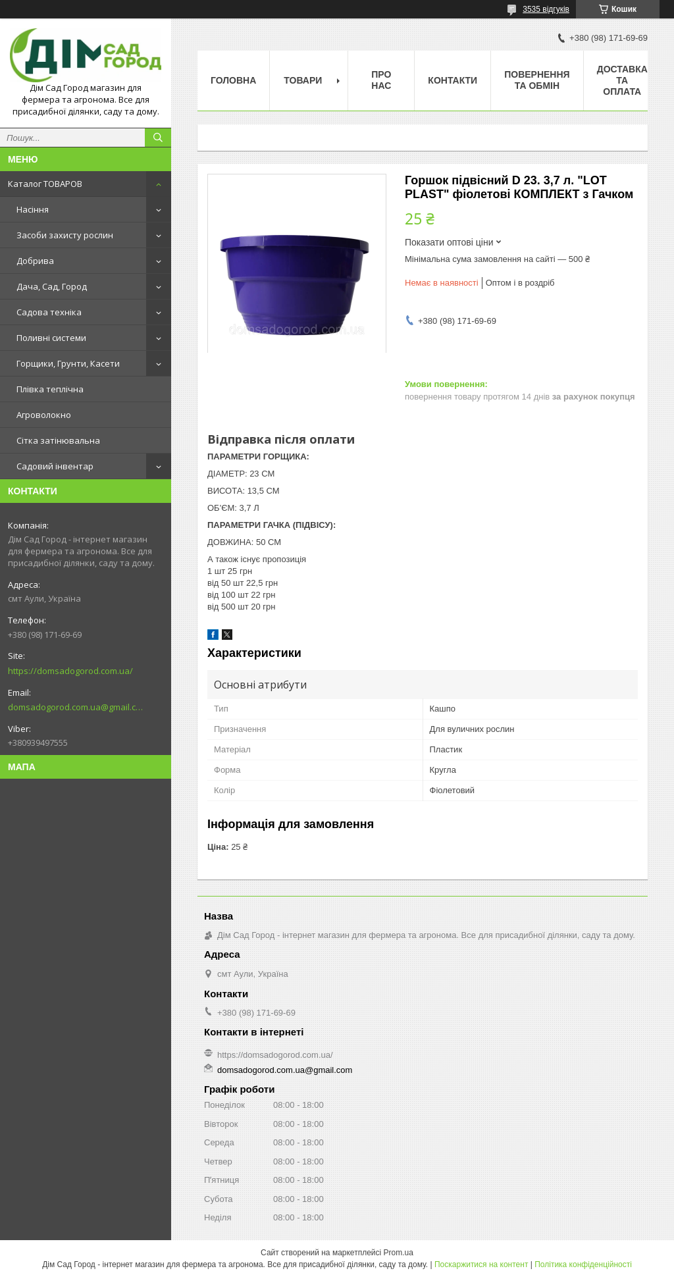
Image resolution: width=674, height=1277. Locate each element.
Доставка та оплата (622, 80)
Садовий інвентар (54, 466)
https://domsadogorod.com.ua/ (70, 671)
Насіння (32, 209)
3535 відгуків (546, 9)
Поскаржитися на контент (481, 1264)
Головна (233, 80)
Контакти (452, 80)
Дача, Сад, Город (51, 286)
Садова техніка (49, 312)
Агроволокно (43, 415)
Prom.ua (398, 1252)
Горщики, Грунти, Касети (68, 363)
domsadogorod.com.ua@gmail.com (75, 707)
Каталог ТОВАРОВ (45, 184)
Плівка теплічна (50, 389)
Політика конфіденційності (583, 1264)
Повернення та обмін (536, 80)
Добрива (35, 261)
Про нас (381, 80)
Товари (303, 80)
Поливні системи (51, 338)
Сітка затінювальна (58, 440)
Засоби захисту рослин (64, 235)
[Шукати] (158, 137)
